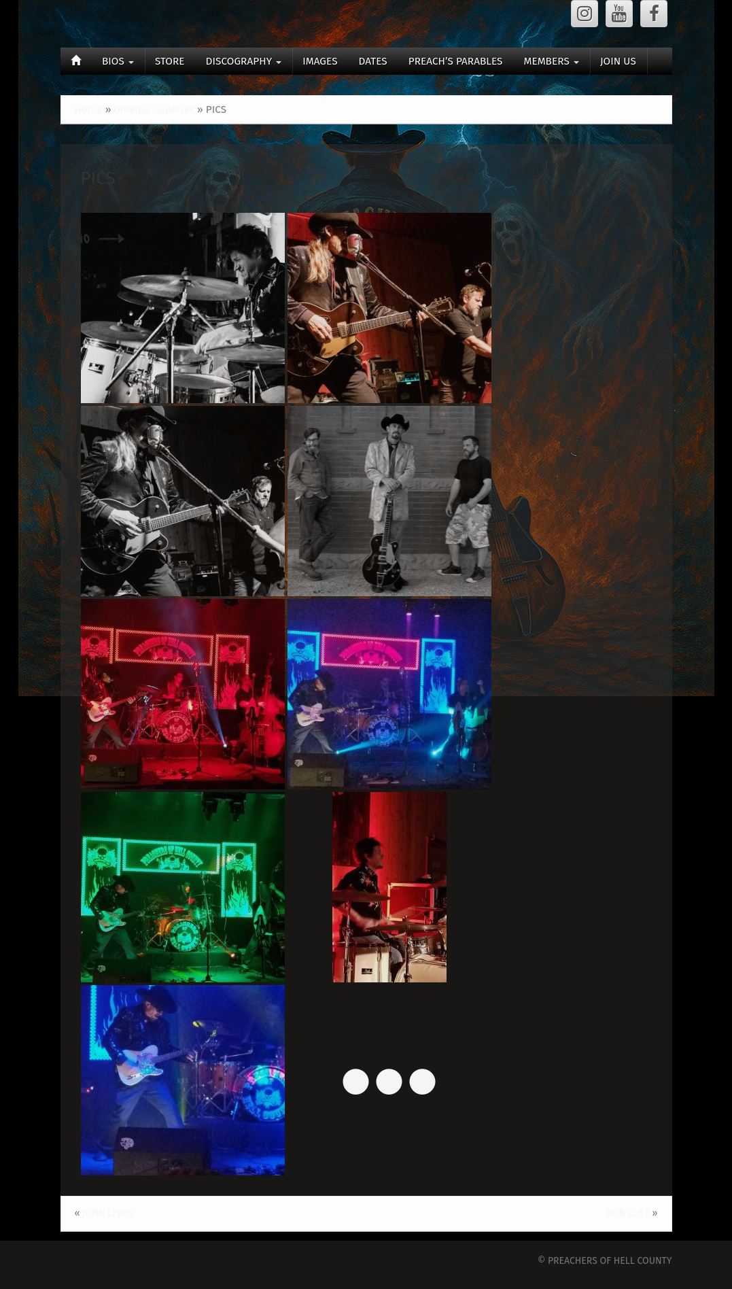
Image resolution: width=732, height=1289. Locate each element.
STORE (170, 61)
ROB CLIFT (628, 1213)
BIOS (118, 61)
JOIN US (618, 61)
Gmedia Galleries (154, 109)
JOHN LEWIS (107, 1213)
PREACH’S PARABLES (455, 61)
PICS (98, 178)
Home (89, 109)
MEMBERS (550, 61)
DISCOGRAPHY (244, 61)
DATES (373, 61)
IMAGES (319, 61)
